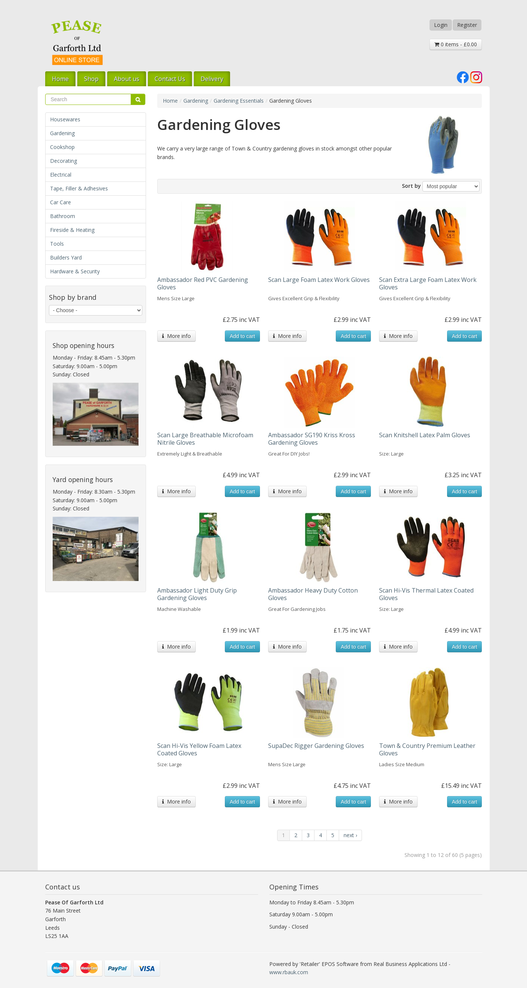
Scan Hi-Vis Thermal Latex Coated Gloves (426, 594)
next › (350, 835)
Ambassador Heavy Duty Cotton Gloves (313, 594)
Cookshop (62, 146)
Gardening (62, 133)
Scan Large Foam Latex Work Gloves (319, 280)
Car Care (60, 202)
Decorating (63, 160)
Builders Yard (66, 257)
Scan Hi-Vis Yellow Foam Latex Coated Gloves (199, 749)
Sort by (411, 185)
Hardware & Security (75, 271)
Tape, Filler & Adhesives (79, 188)
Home (60, 79)
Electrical (60, 174)
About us (126, 79)
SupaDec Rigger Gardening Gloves (316, 746)
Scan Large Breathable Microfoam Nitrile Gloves (205, 439)
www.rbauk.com (288, 972)
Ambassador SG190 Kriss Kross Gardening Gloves (311, 439)
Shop (91, 79)
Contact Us (170, 79)
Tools (57, 243)
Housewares (65, 119)
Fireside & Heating (72, 229)
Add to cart (242, 336)
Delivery (212, 79)
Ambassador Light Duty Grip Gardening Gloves (197, 594)
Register (467, 24)
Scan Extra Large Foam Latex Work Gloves (428, 283)
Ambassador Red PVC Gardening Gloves (202, 283)
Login (440, 24)
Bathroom (62, 216)
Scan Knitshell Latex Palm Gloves (424, 435)
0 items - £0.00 (455, 44)
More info (176, 335)
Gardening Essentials (239, 100)
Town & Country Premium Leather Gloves (427, 749)
